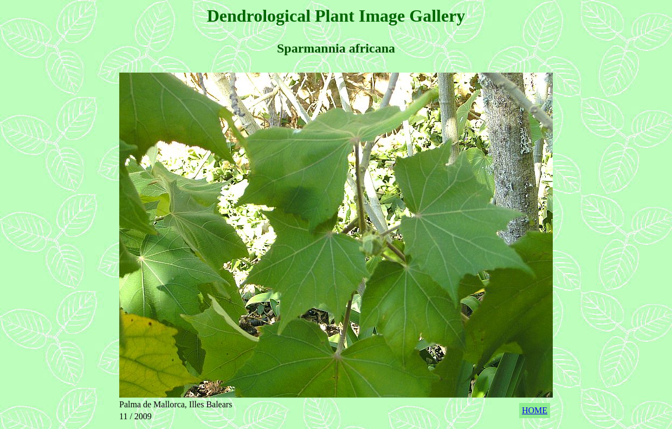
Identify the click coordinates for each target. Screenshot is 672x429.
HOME (534, 410)
